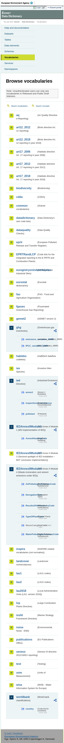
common (22, 205)
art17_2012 (23, 163)
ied (18, 380)
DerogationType (31, 495)
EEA (18, 3)
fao (18, 294)
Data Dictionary (28, 22)
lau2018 (21, 590)
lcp (18, 603)
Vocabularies (11, 57)
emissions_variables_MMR (31, 339)
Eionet (17, 22)
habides (21, 356)
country (30, 709)
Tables (7, 39)
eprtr (19, 242)
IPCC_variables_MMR (31, 345)
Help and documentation (16, 28)
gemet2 (21, 318)
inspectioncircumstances (31, 403)
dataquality (23, 230)
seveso (20, 651)
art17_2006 (23, 151)
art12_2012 (23, 127)
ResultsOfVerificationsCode (31, 505)
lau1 (19, 573)
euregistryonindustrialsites (26, 270)
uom (19, 672)
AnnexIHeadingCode (31, 438)
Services (8, 63)
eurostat (21, 282)
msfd (19, 615)
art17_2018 (23, 176)
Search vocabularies (19, 106)
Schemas (9, 51)
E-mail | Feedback (13, 733)
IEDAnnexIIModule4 (26, 468)
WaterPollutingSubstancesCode (31, 534)
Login (38, 8)
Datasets (8, 33)
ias (18, 368)
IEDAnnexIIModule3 (26, 453)
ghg (18, 327)
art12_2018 (23, 139)
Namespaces (11, 69)
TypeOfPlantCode (31, 516)
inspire (20, 549)
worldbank (23, 697)
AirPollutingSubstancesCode (31, 484)
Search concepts (42, 106)
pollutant (30, 414)
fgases (20, 306)
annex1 (29, 392)
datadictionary (25, 217)
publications (24, 639)
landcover (22, 561)
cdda (19, 196)
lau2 (19, 582)
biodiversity (24, 188)
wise (19, 684)
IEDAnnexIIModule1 (26, 426)
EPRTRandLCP (26, 254)
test (18, 663)
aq (17, 115)
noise (19, 627)
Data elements (11, 45)
